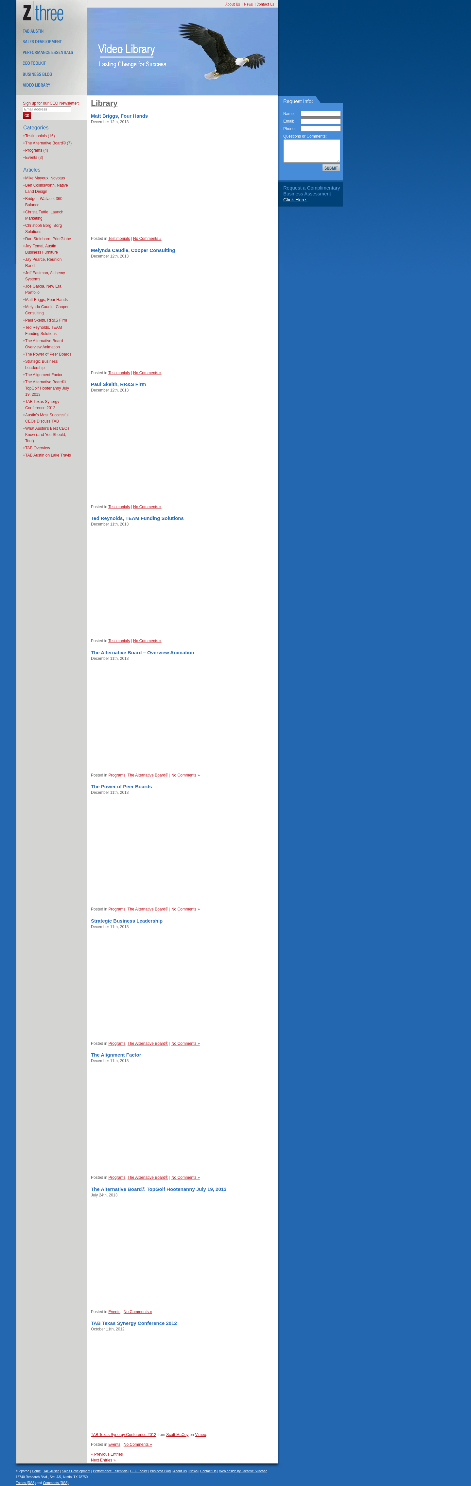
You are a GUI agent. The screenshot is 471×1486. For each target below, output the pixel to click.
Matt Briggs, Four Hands (46, 299)
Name (288, 113)
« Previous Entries (107, 1454)
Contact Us (208, 1471)
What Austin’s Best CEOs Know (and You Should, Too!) (47, 434)
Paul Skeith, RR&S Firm (46, 320)
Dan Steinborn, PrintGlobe (48, 239)
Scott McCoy (177, 1434)
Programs (33, 150)
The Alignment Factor (43, 375)
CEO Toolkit (139, 1471)
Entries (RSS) (26, 1483)
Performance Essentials (110, 1471)
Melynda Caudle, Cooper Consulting (133, 250)
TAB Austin (51, 1471)
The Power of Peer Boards (48, 354)
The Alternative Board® (45, 143)
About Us (180, 1471)
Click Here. (295, 199)
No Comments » (147, 238)
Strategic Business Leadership (127, 921)
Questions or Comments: (305, 136)
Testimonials (36, 136)
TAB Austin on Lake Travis (48, 455)
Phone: (289, 128)
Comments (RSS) (55, 1483)
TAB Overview (37, 448)
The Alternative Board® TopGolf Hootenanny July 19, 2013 (47, 388)
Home (36, 1471)
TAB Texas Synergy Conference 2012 (134, 1323)
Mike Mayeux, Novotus (45, 178)
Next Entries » (103, 1460)
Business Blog (160, 1471)
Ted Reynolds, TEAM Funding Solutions (137, 518)
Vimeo (200, 1434)
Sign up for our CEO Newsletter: (51, 103)
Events (31, 157)
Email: (288, 121)
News (193, 1471)
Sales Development (76, 1471)
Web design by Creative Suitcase (243, 1471)
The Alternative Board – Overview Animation (142, 652)
